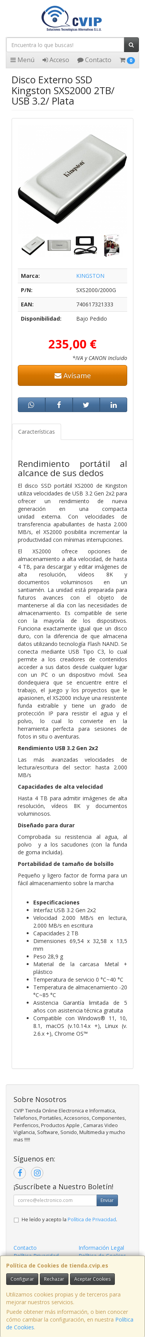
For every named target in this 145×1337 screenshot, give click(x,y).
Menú (22, 60)
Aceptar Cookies (92, 1279)
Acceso (56, 60)
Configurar (22, 1279)
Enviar (107, 1200)
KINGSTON (90, 275)
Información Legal (101, 1247)
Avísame (73, 375)
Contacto (94, 60)
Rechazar (54, 1279)
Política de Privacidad (92, 1219)
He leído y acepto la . (69, 1219)
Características (36, 431)
